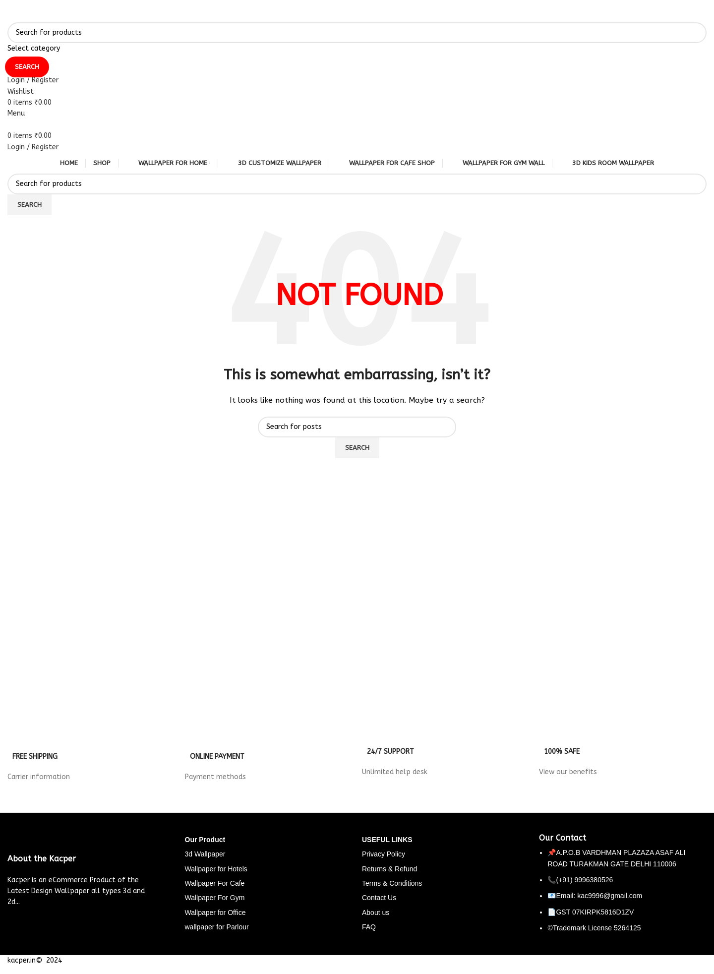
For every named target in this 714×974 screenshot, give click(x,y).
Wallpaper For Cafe (215, 883)
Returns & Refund (389, 869)
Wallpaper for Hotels (216, 869)
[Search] (357, 32)
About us (375, 912)
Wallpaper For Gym (215, 898)
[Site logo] (7, 16)
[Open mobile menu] (16, 113)
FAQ (369, 927)
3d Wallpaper (205, 854)
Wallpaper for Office (215, 912)
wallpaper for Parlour (217, 927)
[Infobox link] (91, 757)
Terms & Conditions (392, 883)
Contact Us (379, 898)
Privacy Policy (383, 854)
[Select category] (357, 48)
